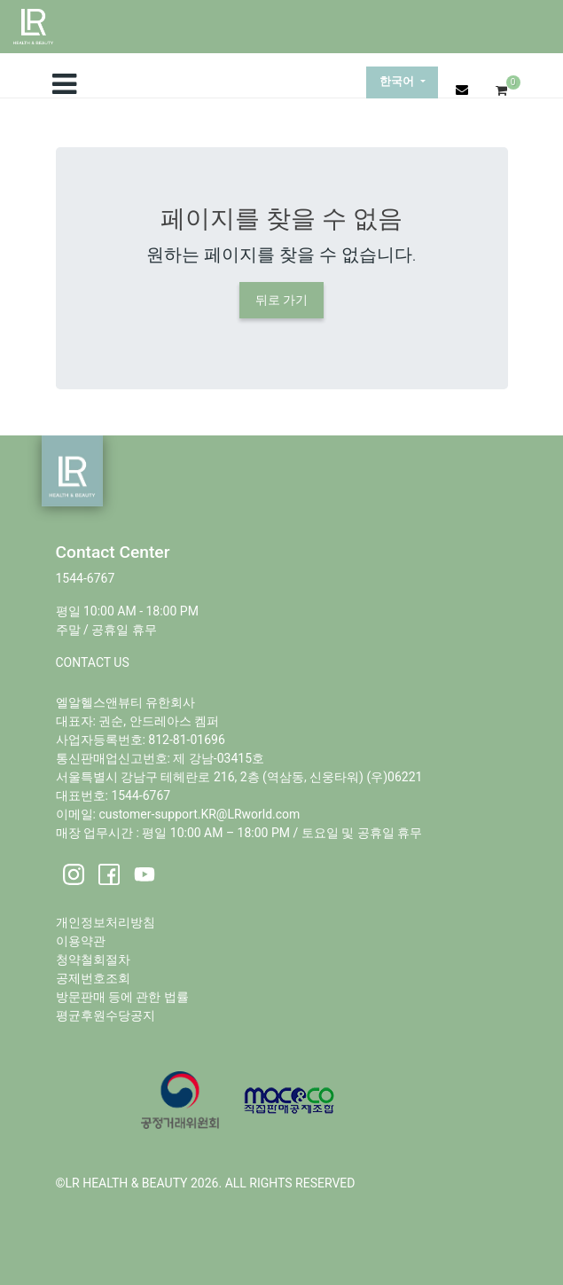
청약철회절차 (93, 959)
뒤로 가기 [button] (281, 300)
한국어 (398, 82)
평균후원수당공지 (105, 1015)
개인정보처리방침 (105, 922)
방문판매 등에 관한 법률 (122, 997)
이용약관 (81, 941)
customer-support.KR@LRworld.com (199, 814)
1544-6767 (85, 578)
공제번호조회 (93, 978)
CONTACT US (92, 662)
